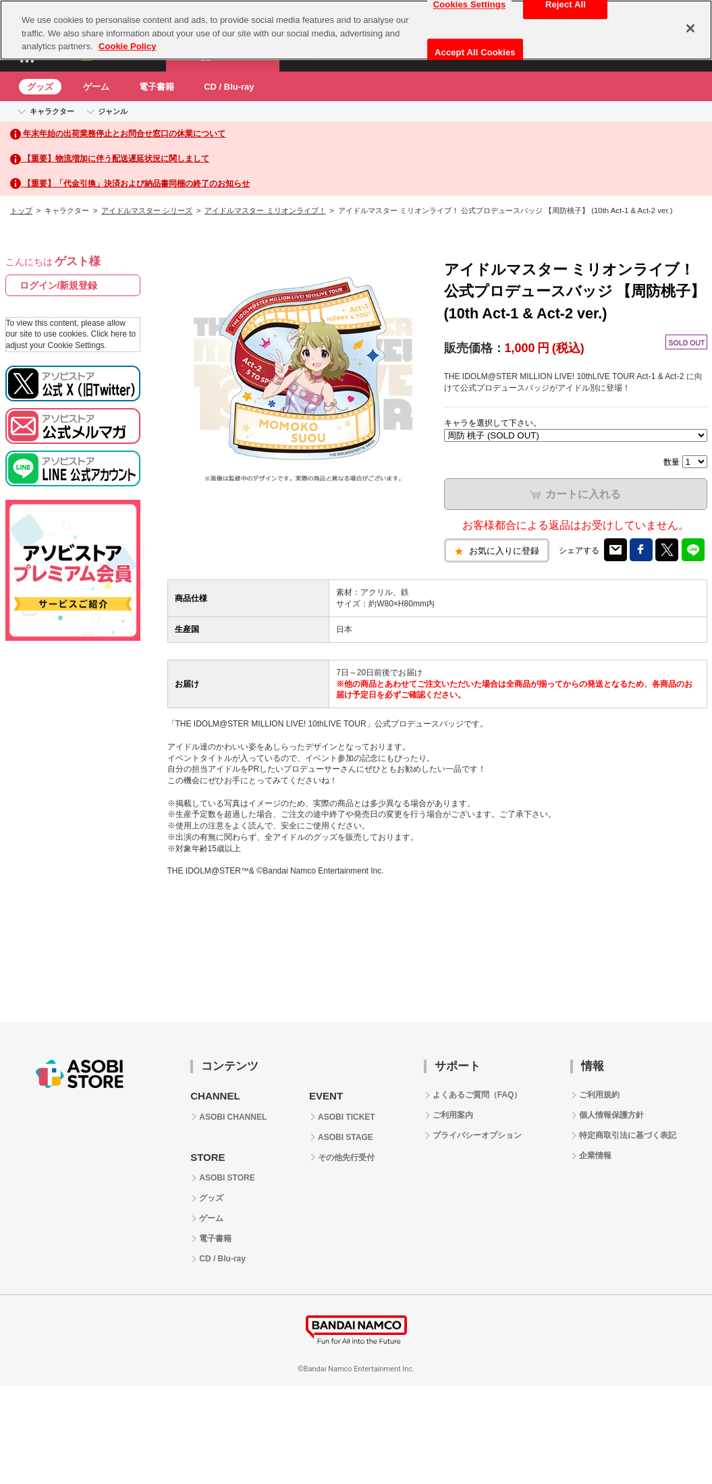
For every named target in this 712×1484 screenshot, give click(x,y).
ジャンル (113, 111)
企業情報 (595, 1155)
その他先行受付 (346, 1157)
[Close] (690, 28)
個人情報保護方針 (611, 1115)
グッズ (40, 87)
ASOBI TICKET (346, 1117)
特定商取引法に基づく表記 (627, 1135)
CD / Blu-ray (229, 87)
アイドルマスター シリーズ (146, 210)
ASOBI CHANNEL (233, 1117)
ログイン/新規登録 (59, 285)
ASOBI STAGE (345, 1137)
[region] (356, 30)
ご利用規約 (599, 1095)
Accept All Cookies (475, 52)
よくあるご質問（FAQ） (477, 1095)
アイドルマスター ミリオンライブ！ (264, 210)
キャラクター (52, 111)
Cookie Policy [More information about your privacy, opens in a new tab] (127, 46)
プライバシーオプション (477, 1135)
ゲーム (96, 87)
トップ (21, 210)
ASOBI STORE (226, 1177)
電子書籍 (156, 87)
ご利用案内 (453, 1115)
